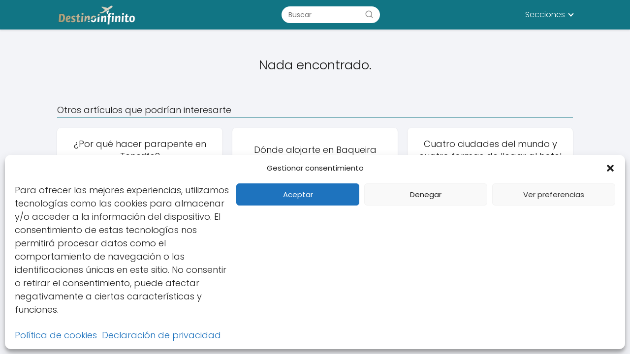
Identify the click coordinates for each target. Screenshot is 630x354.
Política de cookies (56, 335)
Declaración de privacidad (161, 335)
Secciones (545, 14)
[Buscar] (369, 14)
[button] (610, 168)
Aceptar (298, 194)
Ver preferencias (553, 194)
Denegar (425, 194)
